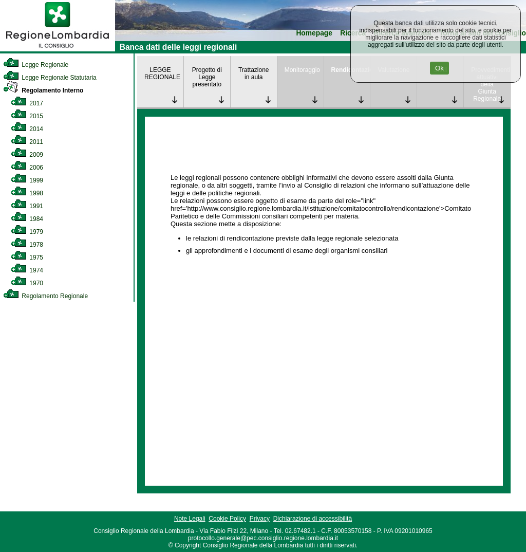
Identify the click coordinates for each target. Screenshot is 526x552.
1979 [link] (27, 231)
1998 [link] (27, 193)
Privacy (260, 518)
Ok (439, 68)
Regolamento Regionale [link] (45, 296)
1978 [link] (27, 244)
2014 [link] (27, 129)
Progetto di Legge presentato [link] (207, 77)
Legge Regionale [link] (35, 64)
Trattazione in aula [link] (253, 73)
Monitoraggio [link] (302, 69)
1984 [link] (27, 219)
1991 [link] (27, 206)
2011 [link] (27, 141)
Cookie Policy (227, 518)
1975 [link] (27, 257)
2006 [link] (27, 167)
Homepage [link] (314, 33)
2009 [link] (27, 154)
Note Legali (189, 518)
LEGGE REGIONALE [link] (162, 73)
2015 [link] (27, 116)
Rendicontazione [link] (350, 69)
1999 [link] (27, 180)
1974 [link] (27, 270)
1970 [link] (27, 283)
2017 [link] (27, 103)
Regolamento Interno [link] (43, 90)
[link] (57, 49)
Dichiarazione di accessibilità (312, 518)
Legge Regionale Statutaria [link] (50, 77)
